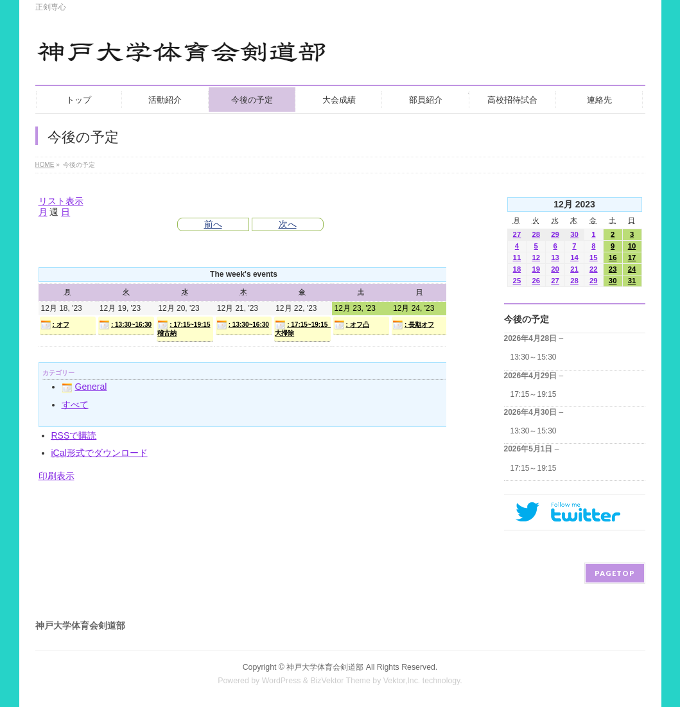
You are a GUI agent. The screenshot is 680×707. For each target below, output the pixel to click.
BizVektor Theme (340, 680)
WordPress (281, 680)
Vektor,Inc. (402, 680)
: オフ (54, 325)
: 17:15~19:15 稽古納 (183, 328)
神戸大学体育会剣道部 (324, 667)
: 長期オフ (413, 325)
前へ (213, 224)
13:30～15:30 (533, 357)
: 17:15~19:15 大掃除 (302, 328)
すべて (75, 404)
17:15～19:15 (533, 394)
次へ (288, 224)
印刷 (56, 476)
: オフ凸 (351, 325)
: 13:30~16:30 (125, 325)
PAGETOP (615, 573)
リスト (61, 201)
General (84, 386)
